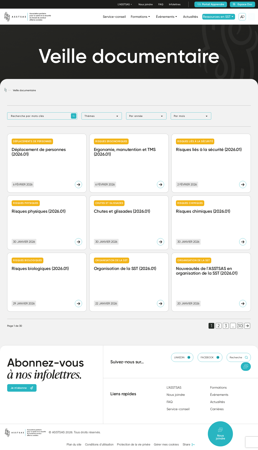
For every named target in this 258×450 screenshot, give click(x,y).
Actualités (190, 16)
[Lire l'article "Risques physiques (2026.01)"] (47, 222)
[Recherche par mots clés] (42, 116)
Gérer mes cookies (166, 444)
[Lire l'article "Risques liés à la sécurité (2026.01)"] (211, 163)
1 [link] (211, 325)
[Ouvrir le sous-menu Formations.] (149, 16)
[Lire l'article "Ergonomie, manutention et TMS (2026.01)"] (129, 163)
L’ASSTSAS (124, 4)
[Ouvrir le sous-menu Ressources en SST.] (232, 16)
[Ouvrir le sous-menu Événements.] (176, 16)
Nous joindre (145, 4)
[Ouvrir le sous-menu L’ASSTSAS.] (131, 4)
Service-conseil (114, 16)
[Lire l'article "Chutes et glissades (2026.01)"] (129, 222)
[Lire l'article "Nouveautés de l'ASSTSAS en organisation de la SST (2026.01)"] (211, 282)
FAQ (160, 4)
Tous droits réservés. (87, 432)
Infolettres (174, 4)
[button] (102, 116)
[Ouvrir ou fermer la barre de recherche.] (251, 16)
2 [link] (219, 325)
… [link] (233, 325)
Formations (139, 16)
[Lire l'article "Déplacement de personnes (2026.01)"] (47, 163)
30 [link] (240, 325)
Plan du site (74, 444)
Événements (165, 16)
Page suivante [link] (247, 326)
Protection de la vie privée (133, 444)
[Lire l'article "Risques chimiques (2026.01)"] (211, 222)
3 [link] (226, 325)
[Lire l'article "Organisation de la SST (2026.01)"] (129, 282)
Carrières (217, 409)
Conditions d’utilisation (99, 444)
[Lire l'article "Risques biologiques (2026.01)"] (47, 282)
